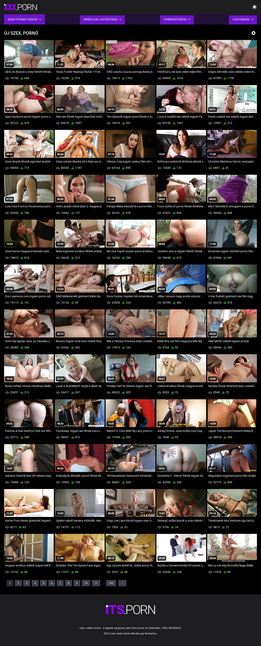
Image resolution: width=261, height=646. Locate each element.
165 (111, 583)
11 (96, 583)
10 (86, 583)
